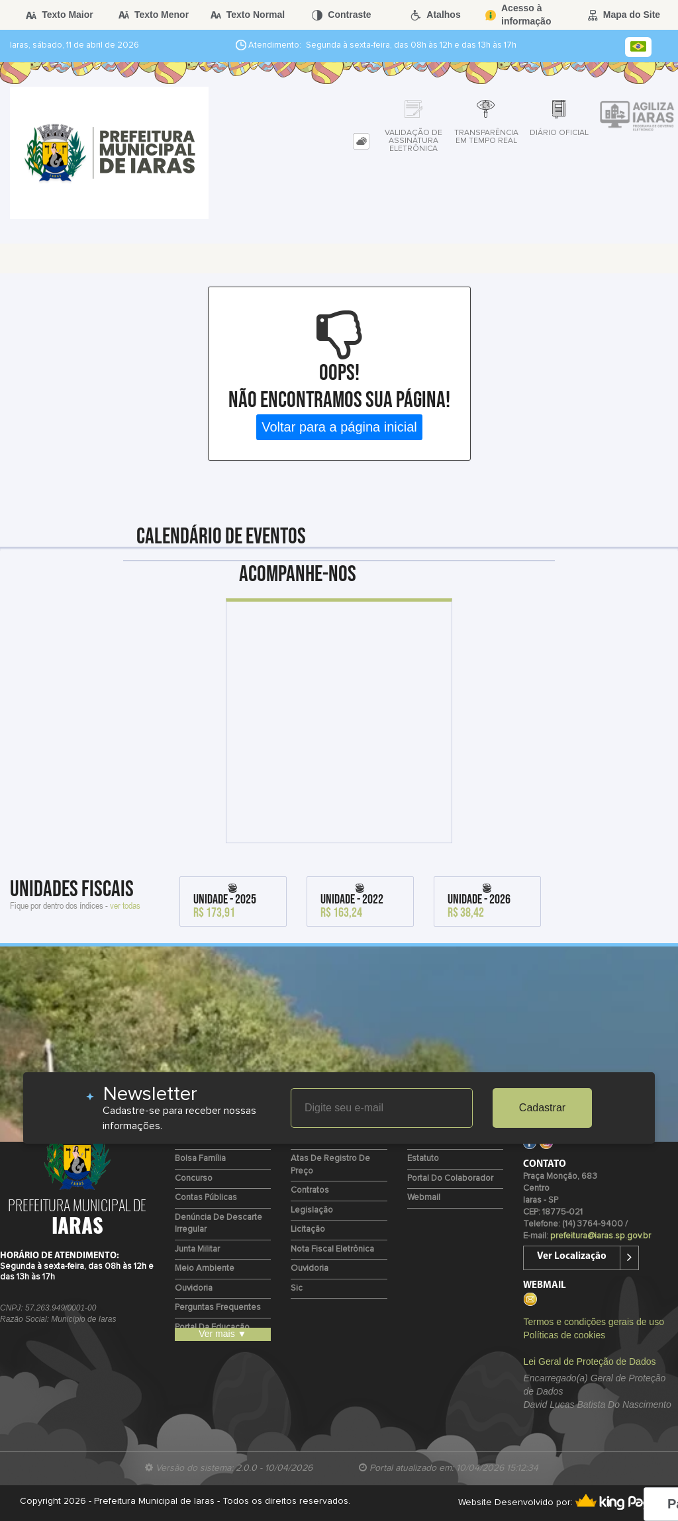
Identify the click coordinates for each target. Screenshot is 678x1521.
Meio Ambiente (204, 1268)
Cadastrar (542, 1107)
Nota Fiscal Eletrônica (332, 1249)
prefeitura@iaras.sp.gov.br (600, 1236)
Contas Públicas (206, 1197)
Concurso (194, 1178)
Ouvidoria (194, 1288)
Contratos (310, 1190)
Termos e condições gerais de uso (593, 1321)
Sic (297, 1288)
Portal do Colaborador (450, 1178)
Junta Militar (197, 1249)
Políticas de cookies (564, 1335)
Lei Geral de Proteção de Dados (589, 1361)
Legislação (312, 1210)
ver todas (125, 905)
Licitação (308, 1229)
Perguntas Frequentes (218, 1307)
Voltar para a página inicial (339, 427)
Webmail (423, 1197)
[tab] (361, 141)
